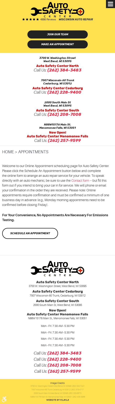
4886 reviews (48, 19)
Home (8, 152)
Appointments (33, 152)
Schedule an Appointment (30, 233)
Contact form (80, 180)
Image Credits (57, 383)
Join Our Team (57, 34)
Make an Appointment (57, 44)
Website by (57, 400)
